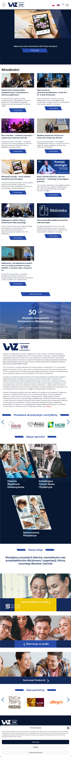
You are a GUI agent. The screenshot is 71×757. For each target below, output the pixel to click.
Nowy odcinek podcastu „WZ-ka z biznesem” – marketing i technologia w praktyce (53, 179)
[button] (68, 728)
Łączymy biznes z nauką (34, 601)
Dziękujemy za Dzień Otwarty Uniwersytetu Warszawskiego (13, 221)
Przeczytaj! (35, 50)
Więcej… (49, 406)
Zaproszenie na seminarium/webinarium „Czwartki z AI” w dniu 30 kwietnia (52, 92)
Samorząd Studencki (36, 680)
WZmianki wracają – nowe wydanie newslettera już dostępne (15, 177)
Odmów (35, 747)
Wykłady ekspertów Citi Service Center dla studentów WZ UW (50, 136)
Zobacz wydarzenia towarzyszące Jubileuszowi (35, 328)
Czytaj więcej (17, 110)
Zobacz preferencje (35, 752)
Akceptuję (35, 742)
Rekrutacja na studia (36, 643)
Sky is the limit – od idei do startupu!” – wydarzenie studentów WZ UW (17, 136)
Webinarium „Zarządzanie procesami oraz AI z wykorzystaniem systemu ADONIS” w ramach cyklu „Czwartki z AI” (16, 267)
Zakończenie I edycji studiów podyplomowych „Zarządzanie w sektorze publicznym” (14, 92)
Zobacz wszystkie (35, 294)
